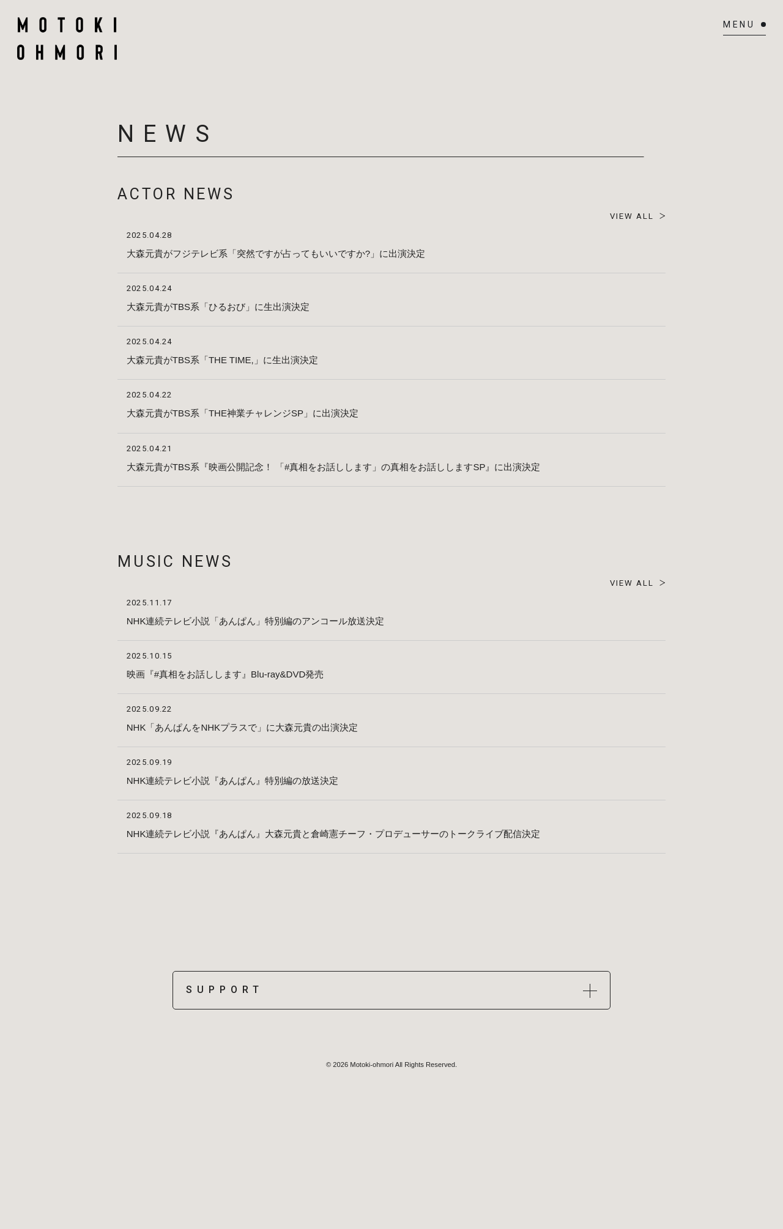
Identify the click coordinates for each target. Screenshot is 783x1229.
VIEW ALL (628, 216)
